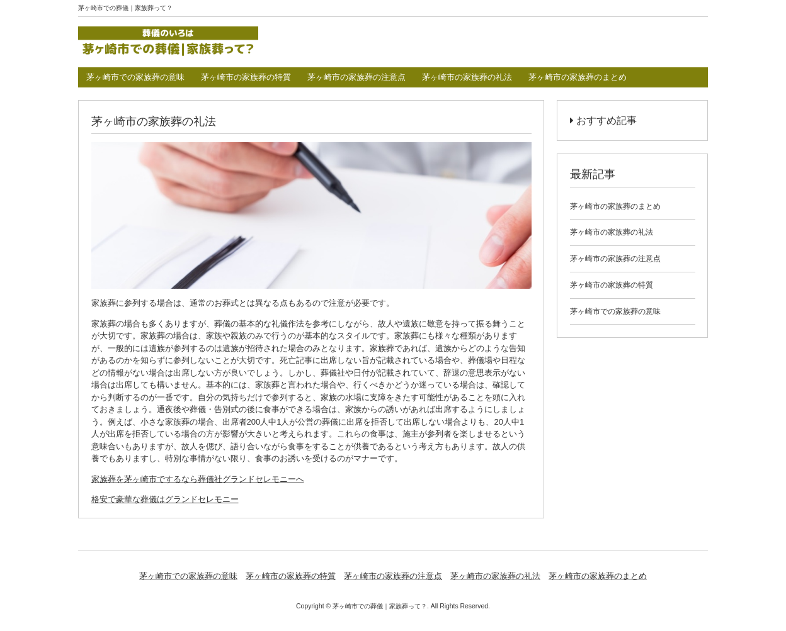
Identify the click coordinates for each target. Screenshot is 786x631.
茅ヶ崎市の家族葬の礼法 (467, 77)
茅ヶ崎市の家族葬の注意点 (356, 77)
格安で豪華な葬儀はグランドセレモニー (165, 499)
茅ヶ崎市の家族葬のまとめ (577, 77)
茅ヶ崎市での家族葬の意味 (135, 77)
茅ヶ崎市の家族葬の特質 (246, 77)
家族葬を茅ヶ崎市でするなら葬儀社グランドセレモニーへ (197, 479)
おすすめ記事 (603, 120)
